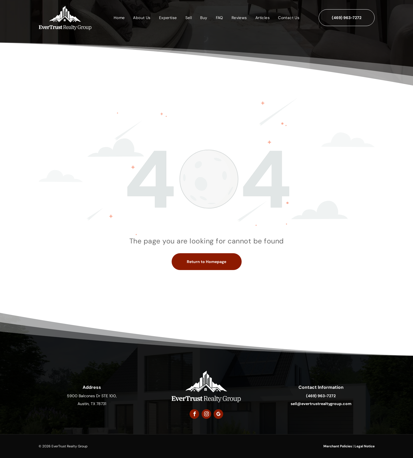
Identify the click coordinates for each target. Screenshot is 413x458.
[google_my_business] (218, 414)
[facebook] (194, 414)
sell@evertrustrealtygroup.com (321, 403)
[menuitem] (119, 17)
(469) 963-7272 (321, 395)
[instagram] (206, 414)
